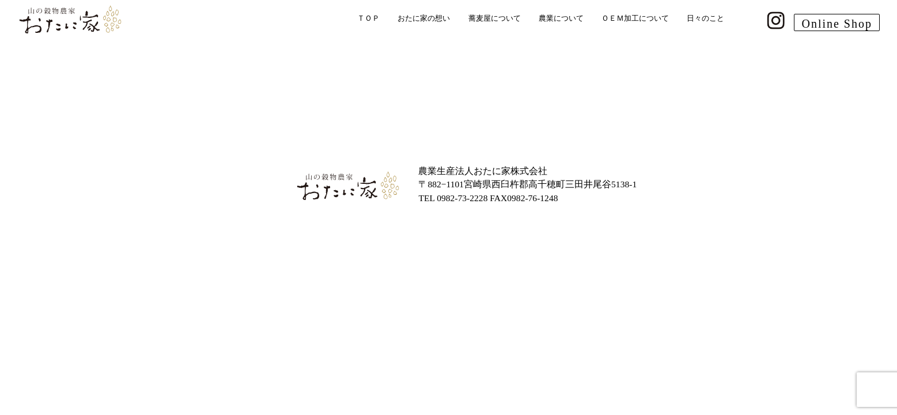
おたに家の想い (424, 18)
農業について (561, 18)
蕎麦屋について (494, 18)
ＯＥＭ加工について (635, 18)
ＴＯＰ (368, 18)
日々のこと (705, 18)
